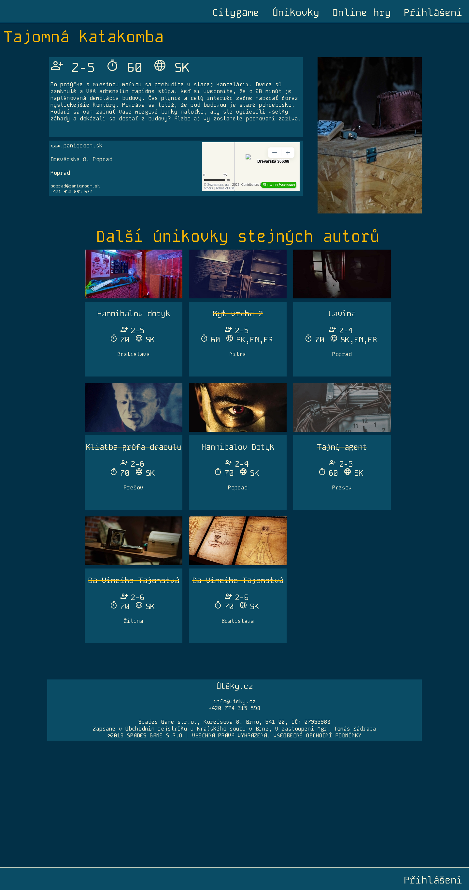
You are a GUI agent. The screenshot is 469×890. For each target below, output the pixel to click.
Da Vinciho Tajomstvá (133, 580)
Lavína (342, 313)
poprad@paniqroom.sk (75, 186)
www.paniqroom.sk (76, 145)
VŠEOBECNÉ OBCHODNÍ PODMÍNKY (318, 735)
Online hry (361, 13)
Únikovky (295, 13)
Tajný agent (342, 447)
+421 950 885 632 (71, 191)
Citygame (235, 13)
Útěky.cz (234, 686)
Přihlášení (433, 13)
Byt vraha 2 (238, 313)
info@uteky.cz (234, 701)
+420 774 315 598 (234, 708)
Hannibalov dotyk (133, 313)
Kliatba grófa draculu (133, 447)
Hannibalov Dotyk (237, 447)
